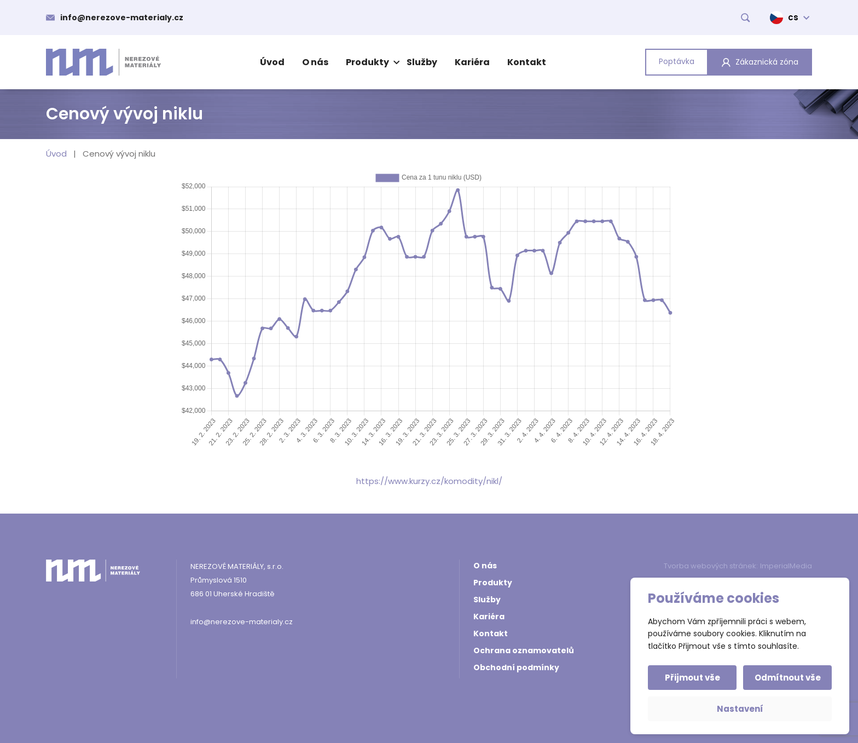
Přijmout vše (692, 677)
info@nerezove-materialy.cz (121, 17)
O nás (315, 62)
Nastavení (740, 709)
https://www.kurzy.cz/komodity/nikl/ (429, 481)
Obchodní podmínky (516, 667)
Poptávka (676, 61)
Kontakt (526, 62)
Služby (422, 62)
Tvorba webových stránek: (711, 566)
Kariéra (472, 62)
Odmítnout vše (788, 677)
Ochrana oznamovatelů (523, 650)
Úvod (272, 62)
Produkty (371, 62)
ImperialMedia (786, 566)
